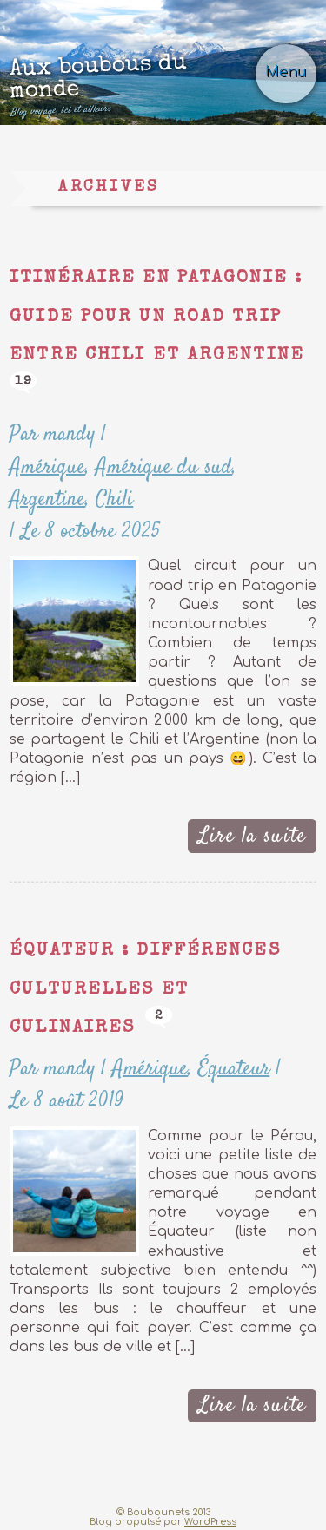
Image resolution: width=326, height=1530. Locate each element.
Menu (285, 72)
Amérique (47, 467)
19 (23, 381)
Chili (114, 499)
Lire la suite (252, 836)
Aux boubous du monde (135, 84)
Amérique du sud (164, 467)
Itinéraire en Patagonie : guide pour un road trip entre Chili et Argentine (157, 316)
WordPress (210, 1522)
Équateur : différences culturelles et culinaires (145, 989)
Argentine (47, 499)
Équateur (233, 1068)
